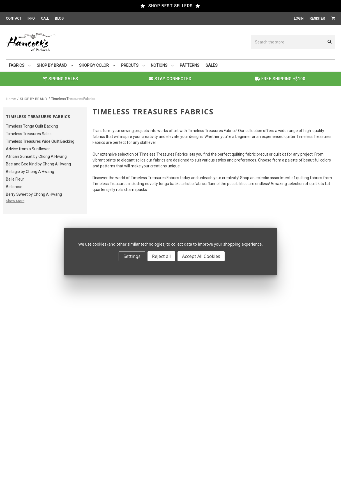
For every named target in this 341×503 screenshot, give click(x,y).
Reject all (161, 256)
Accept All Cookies (201, 256)
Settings (131, 256)
